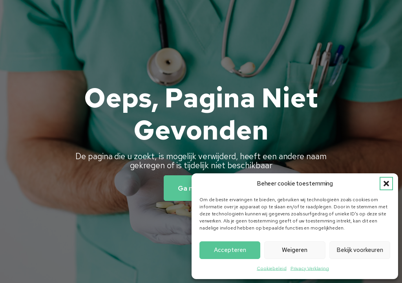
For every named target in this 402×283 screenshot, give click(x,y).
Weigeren (294, 250)
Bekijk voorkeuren (359, 250)
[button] (386, 183)
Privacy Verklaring (310, 268)
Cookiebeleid (272, 268)
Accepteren (230, 250)
